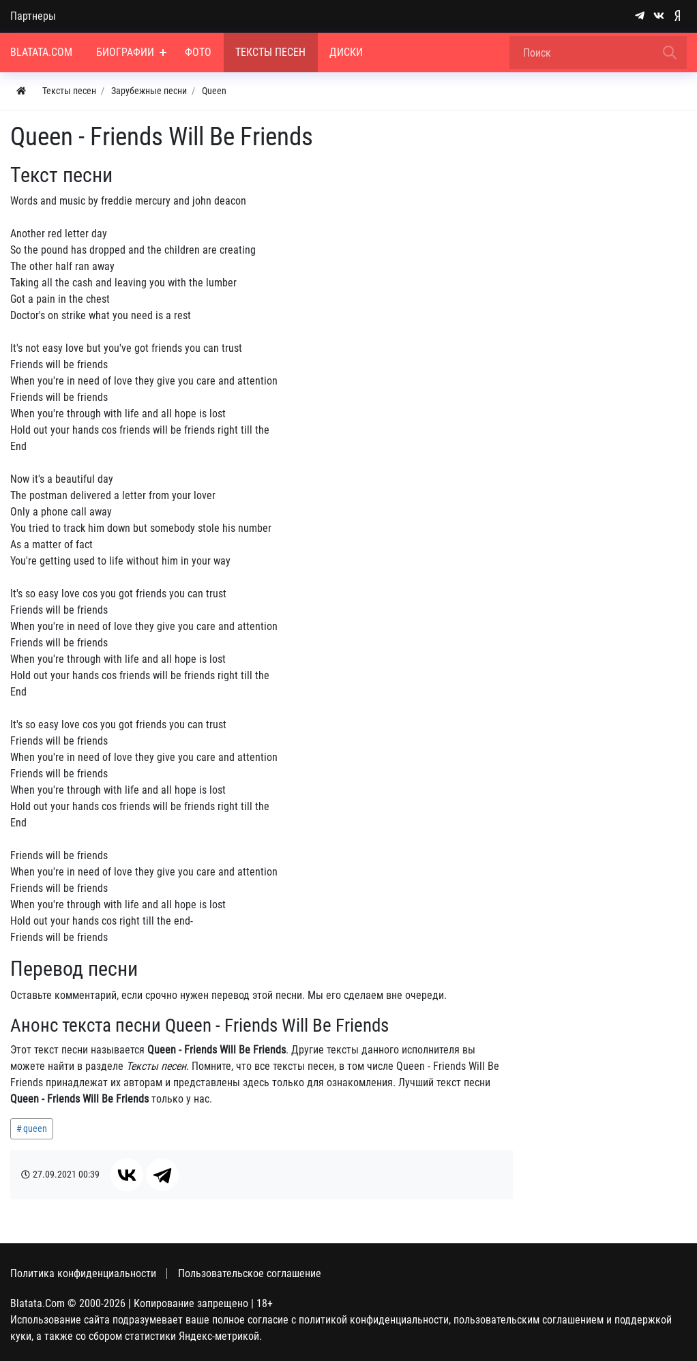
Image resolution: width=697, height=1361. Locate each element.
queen (35, 1128)
